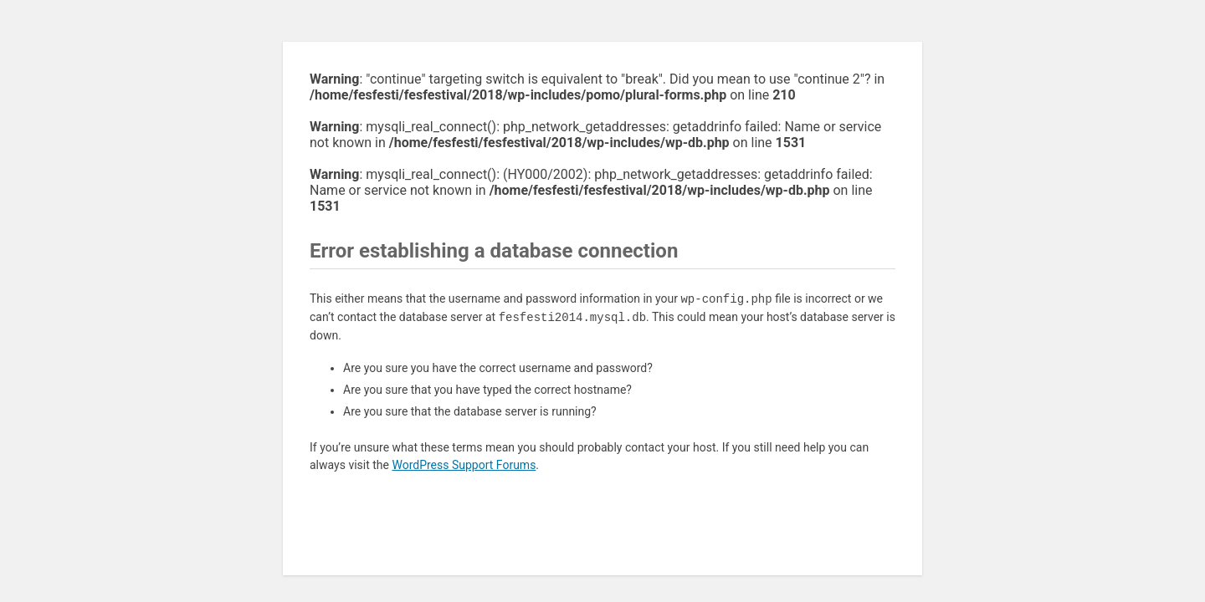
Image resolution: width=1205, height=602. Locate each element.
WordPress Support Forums (464, 465)
